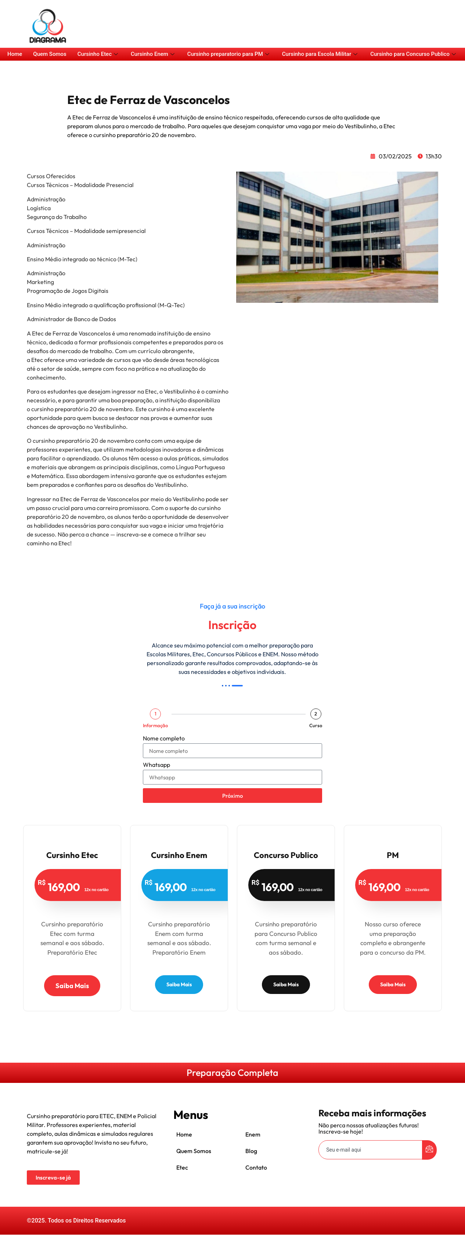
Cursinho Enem (153, 54)
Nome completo (164, 738)
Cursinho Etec (99, 54)
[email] (370, 1149)
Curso (315, 725)
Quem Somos (49, 54)
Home (14, 54)
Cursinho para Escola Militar (320, 54)
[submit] (429, 1150)
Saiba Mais (72, 985)
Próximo (232, 795)
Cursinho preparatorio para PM (229, 54)
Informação (155, 725)
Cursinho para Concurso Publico (414, 54)
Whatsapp (156, 765)
